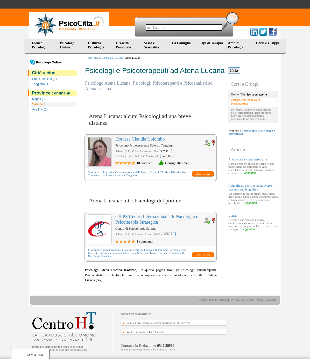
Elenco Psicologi (39, 45)
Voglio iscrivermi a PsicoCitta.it (144, 331)
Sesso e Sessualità (151, 45)
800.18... (169, 234)
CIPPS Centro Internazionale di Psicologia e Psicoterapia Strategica (156, 219)
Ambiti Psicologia (235, 45)
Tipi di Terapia (211, 43)
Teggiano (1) (41, 84)
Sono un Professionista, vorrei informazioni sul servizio (158, 322)
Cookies (271, 299)
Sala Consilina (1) (44, 79)
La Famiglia (182, 43)
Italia (97, 57)
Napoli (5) (39, 99)
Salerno (119, 57)
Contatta (203, 173)
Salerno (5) (39, 104)
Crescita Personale (123, 45)
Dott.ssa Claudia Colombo (140, 139)
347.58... (165, 151)
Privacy (260, 299)
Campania (107, 57)
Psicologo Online (67, 45)
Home (89, 57)
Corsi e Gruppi (267, 43)
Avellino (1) (40, 109)
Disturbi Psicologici (96, 45)
